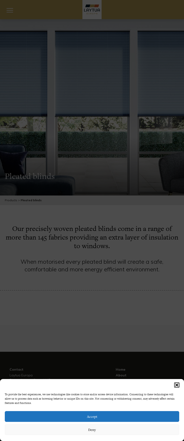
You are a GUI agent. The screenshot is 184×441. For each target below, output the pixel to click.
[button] (176, 385)
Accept (92, 416)
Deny (92, 429)
